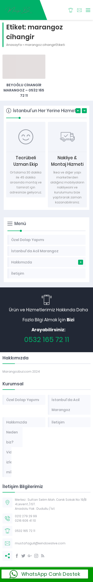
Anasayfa (14, 45)
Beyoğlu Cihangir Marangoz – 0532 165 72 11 (23, 90)
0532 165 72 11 (46, 339)
